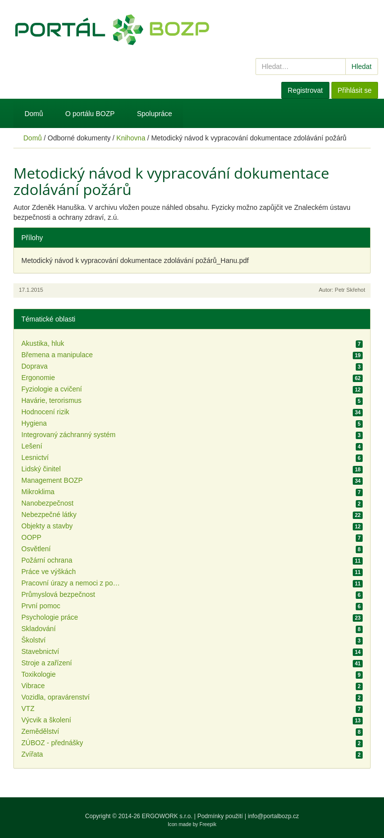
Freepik (207, 824)
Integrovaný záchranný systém (68, 435)
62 (358, 378)
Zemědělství (40, 731)
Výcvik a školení (46, 720)
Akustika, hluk (42, 343)
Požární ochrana (46, 560)
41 (358, 663)
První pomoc (41, 606)
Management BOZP (52, 480)
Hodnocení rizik (45, 412)
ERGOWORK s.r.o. (168, 816)
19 (358, 355)
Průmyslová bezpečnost (58, 594)
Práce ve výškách (48, 572)
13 (358, 720)
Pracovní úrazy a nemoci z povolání (71, 583)
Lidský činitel (41, 469)
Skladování (38, 629)
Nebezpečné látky (48, 514)
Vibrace (33, 686)
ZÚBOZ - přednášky (52, 743)
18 (358, 469)
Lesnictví (35, 457)
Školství (33, 640)
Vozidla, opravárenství (55, 697)
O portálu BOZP (90, 114)
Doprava (34, 366)
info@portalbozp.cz (273, 816)
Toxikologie (38, 674)
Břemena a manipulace (57, 355)
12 (358, 389)
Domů (33, 114)
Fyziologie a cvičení (51, 389)
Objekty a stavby (47, 526)
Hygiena (34, 423)
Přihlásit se (355, 90)
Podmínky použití (220, 816)
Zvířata (32, 754)
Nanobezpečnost (47, 503)
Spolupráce (154, 114)
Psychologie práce (49, 617)
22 (358, 515)
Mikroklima (38, 492)
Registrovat (305, 90)
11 (358, 561)
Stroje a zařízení (46, 663)
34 (358, 412)
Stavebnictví (40, 651)
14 (358, 652)
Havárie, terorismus (51, 400)
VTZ (27, 708)
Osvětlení (36, 549)
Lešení (31, 446)
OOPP (31, 537)
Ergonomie (38, 378)
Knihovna (131, 138)
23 (358, 618)
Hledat (362, 66)
